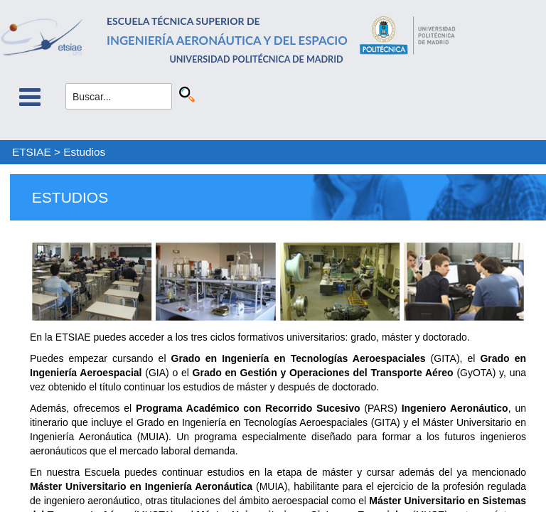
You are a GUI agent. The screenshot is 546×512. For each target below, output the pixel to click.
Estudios (84, 152)
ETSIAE (31, 152)
